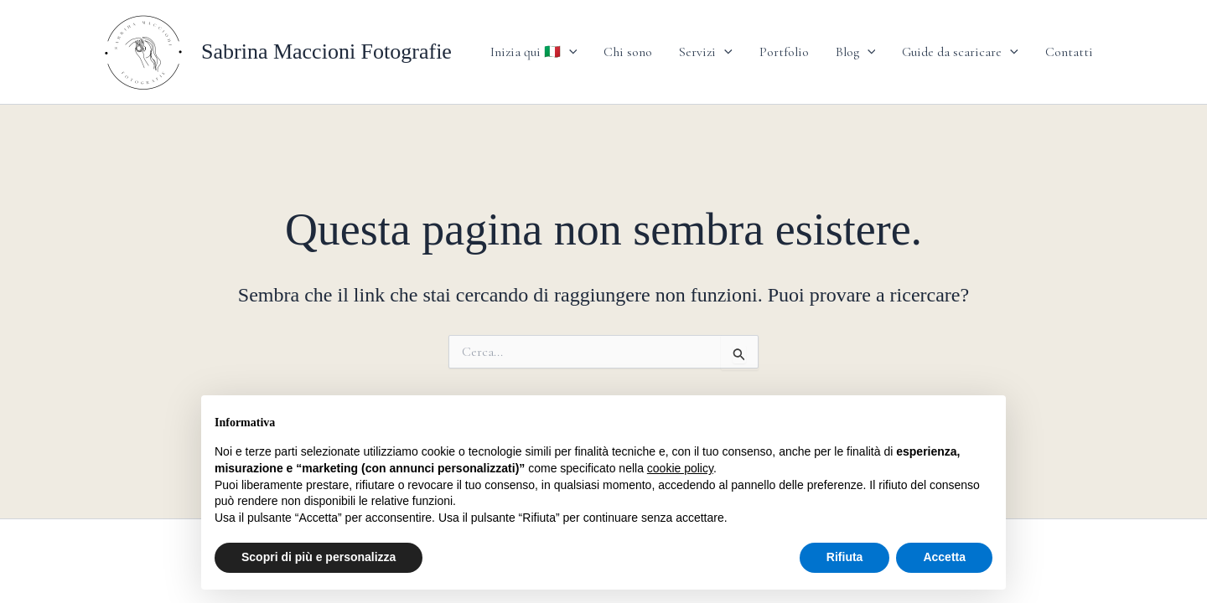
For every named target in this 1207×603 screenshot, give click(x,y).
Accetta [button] (944, 557)
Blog (856, 51)
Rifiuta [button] (844, 557)
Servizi (706, 51)
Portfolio (784, 52)
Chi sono (628, 52)
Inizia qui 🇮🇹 (534, 51)
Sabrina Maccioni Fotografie (326, 51)
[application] (569, 51)
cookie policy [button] (680, 468)
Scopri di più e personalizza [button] (318, 557)
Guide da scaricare (960, 51)
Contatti (1069, 52)
